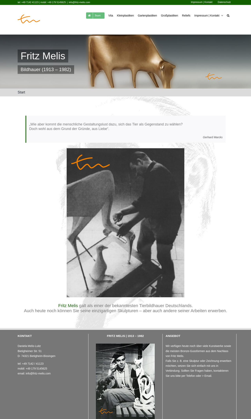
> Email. (207, 375)
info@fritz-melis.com (79, 2)
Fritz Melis (68, 305)
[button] (228, 14)
